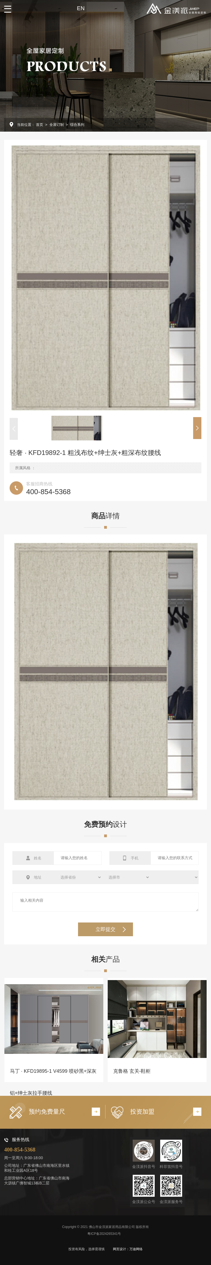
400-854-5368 (19, 1150)
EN (81, 8)
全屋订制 (56, 125)
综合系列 (77, 125)
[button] (13, 429)
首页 (39, 125)
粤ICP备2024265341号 (104, 1234)
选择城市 (126, 877)
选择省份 (78, 877)
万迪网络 (136, 1249)
